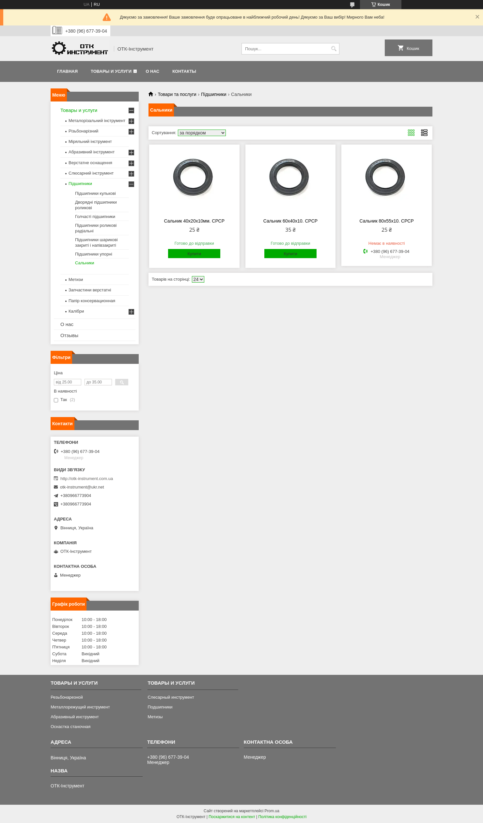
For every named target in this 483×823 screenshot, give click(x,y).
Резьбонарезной (67, 697)
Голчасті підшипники (95, 216)
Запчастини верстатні (90, 289)
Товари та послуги (177, 94)
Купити (194, 253)
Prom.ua (272, 811)
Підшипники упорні (93, 254)
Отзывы (69, 335)
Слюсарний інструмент (91, 173)
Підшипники (213, 94)
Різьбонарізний (83, 131)
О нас (153, 71)
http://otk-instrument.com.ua (86, 478)
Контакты (184, 71)
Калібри (76, 311)
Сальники (84, 262)
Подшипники (160, 707)
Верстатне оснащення (90, 162)
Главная (67, 71)
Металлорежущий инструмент (80, 707)
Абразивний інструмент (92, 151)
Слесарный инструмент (171, 697)
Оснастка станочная (70, 726)
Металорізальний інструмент (97, 120)
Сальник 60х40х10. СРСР (290, 221)
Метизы (155, 716)
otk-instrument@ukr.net (82, 487)
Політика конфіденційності (282, 817)
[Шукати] (333, 48)
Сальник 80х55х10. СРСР (387, 221)
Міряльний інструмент (90, 141)
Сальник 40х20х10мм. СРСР (194, 221)
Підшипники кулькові (95, 193)
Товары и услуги (111, 71)
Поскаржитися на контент (232, 817)
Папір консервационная (92, 300)
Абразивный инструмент (75, 716)
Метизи (76, 279)
